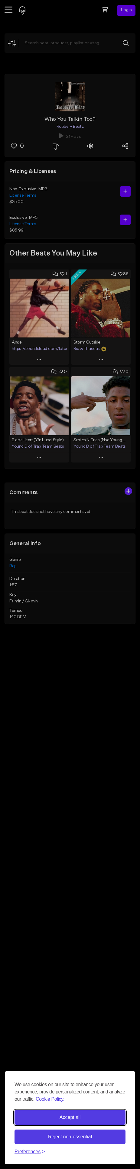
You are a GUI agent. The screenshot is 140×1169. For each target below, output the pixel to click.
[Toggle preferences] (30, 1151)
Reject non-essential (70, 1136)
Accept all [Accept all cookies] (70, 1117)
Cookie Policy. (50, 1099)
